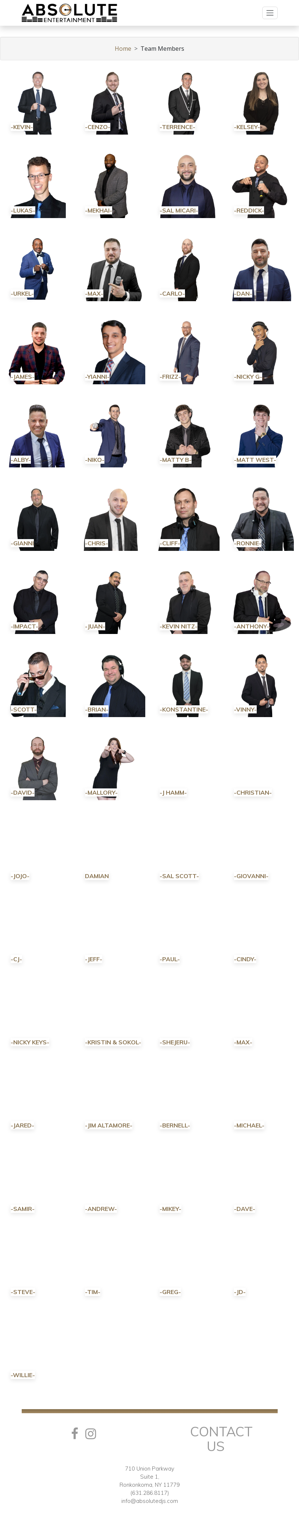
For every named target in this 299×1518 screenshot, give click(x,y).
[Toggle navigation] (270, 13)
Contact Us (221, 1438)
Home (123, 48)
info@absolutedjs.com (149, 1500)
